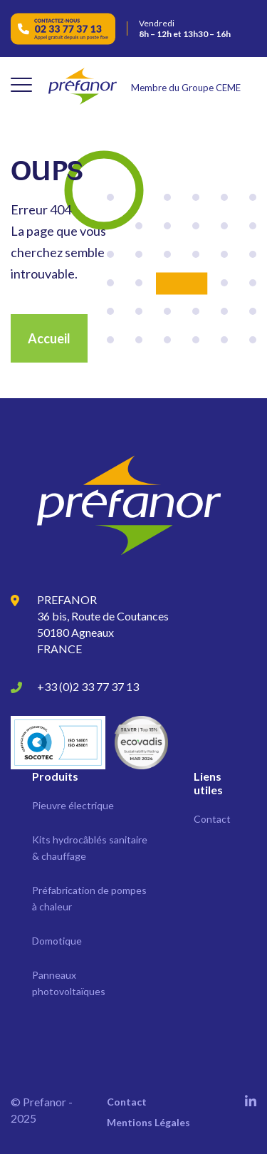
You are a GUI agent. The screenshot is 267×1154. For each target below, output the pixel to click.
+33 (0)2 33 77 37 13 (88, 686)
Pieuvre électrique (73, 805)
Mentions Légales (148, 1122)
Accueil (49, 338)
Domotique (57, 941)
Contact (212, 819)
